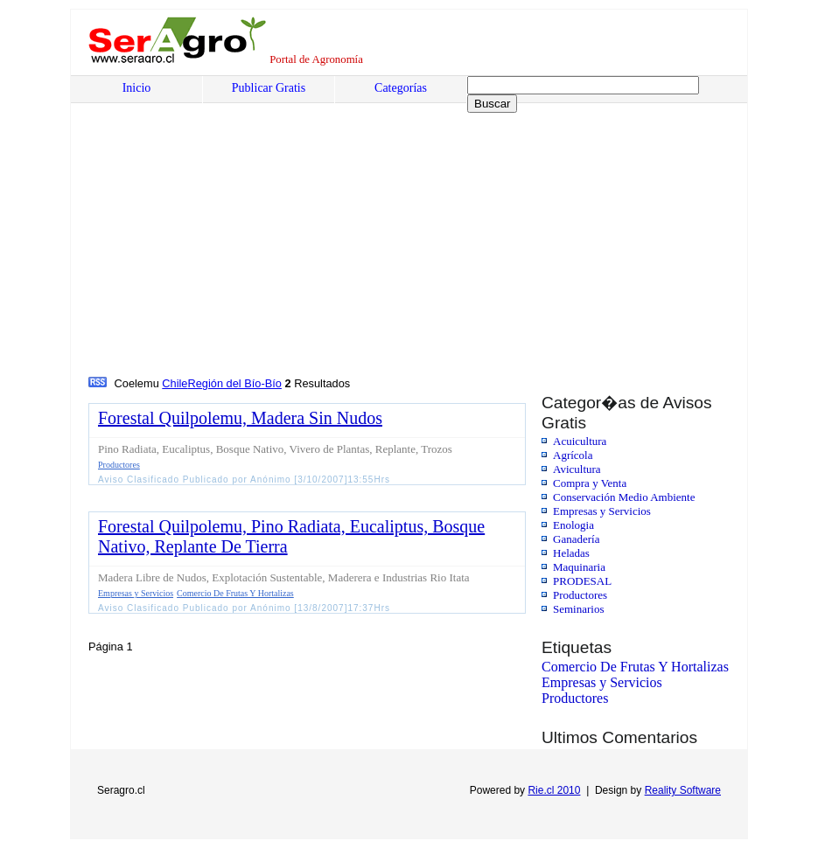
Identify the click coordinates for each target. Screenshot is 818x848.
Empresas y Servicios (602, 511)
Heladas (571, 553)
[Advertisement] (221, 242)
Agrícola (572, 455)
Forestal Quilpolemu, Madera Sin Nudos (240, 417)
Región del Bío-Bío (235, 383)
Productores (580, 594)
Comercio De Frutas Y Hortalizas (635, 666)
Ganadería (576, 539)
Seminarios (579, 608)
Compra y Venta (589, 483)
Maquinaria (579, 566)
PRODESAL (582, 580)
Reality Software (683, 790)
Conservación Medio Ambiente (624, 497)
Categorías (400, 87)
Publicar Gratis (268, 87)
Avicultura (577, 469)
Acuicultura (579, 441)
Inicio (136, 87)
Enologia (573, 525)
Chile (174, 383)
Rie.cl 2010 (554, 790)
